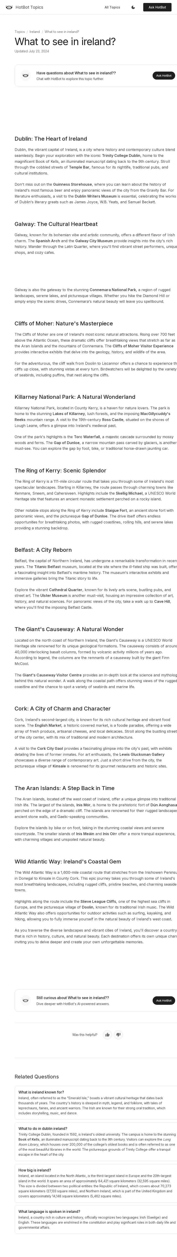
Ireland (35, 32)
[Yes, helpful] (107, 1034)
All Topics (112, 7)
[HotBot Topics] (24, 7)
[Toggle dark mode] (133, 7)
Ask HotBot (157, 7)
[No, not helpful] (118, 1034)
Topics (20, 32)
